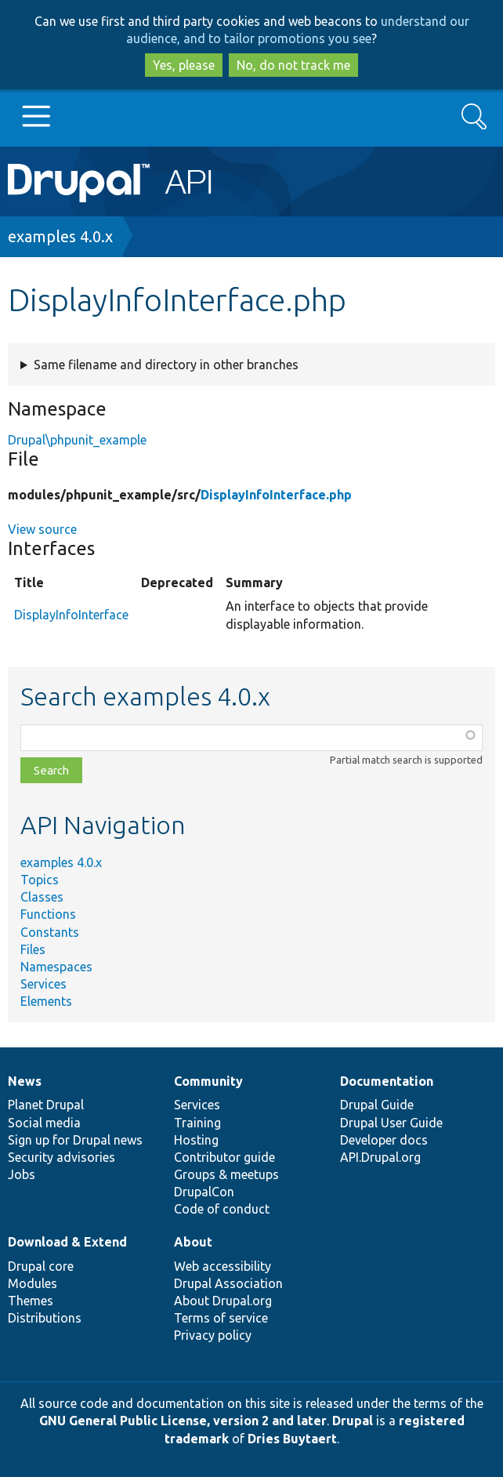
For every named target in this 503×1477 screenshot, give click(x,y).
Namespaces (56, 967)
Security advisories (61, 1157)
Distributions (44, 1318)
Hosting (196, 1140)
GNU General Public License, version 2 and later (183, 1420)
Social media (44, 1123)
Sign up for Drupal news (75, 1140)
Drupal (352, 1420)
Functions (48, 914)
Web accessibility (222, 1266)
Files (32, 949)
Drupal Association (228, 1283)
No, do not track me (293, 65)
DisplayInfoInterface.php (276, 495)
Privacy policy (213, 1335)
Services (43, 984)
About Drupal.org (223, 1301)
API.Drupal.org (380, 1157)
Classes (41, 897)
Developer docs (384, 1140)
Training (197, 1123)
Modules (32, 1283)
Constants (49, 932)
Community (208, 1081)
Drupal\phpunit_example (77, 440)
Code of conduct (222, 1209)
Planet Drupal (46, 1105)
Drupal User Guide (391, 1123)
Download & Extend (67, 1242)
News (25, 1081)
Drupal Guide (377, 1105)
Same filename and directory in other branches (166, 364)
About (193, 1242)
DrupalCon (204, 1192)
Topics (39, 880)
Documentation (386, 1081)
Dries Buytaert (292, 1439)
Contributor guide (224, 1157)
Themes (30, 1301)
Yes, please (184, 65)
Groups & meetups (226, 1174)
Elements (46, 1001)
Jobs (21, 1174)
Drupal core (41, 1266)
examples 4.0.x (60, 236)
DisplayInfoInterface (71, 615)
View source (42, 529)
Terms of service (221, 1318)
